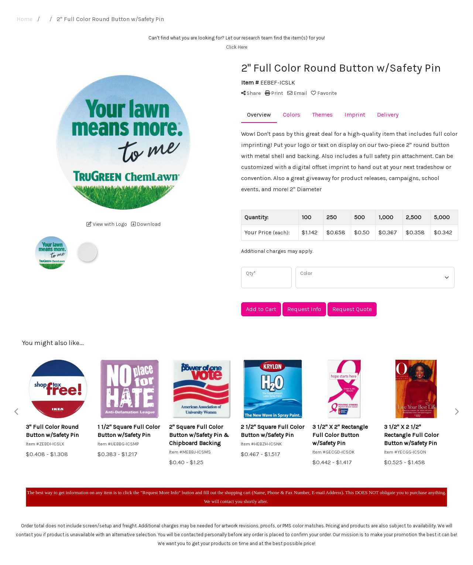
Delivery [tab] (387, 114)
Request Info (304, 309)
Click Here (236, 47)
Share (251, 93)
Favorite (324, 93)
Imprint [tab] (355, 114)
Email (297, 93)
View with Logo (106, 224)
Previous (16, 412)
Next (456, 412)
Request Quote (352, 309)
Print (274, 93)
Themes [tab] (322, 114)
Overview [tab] (259, 114)
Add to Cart (261, 309)
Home (24, 19)
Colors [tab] (291, 114)
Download (146, 224)
